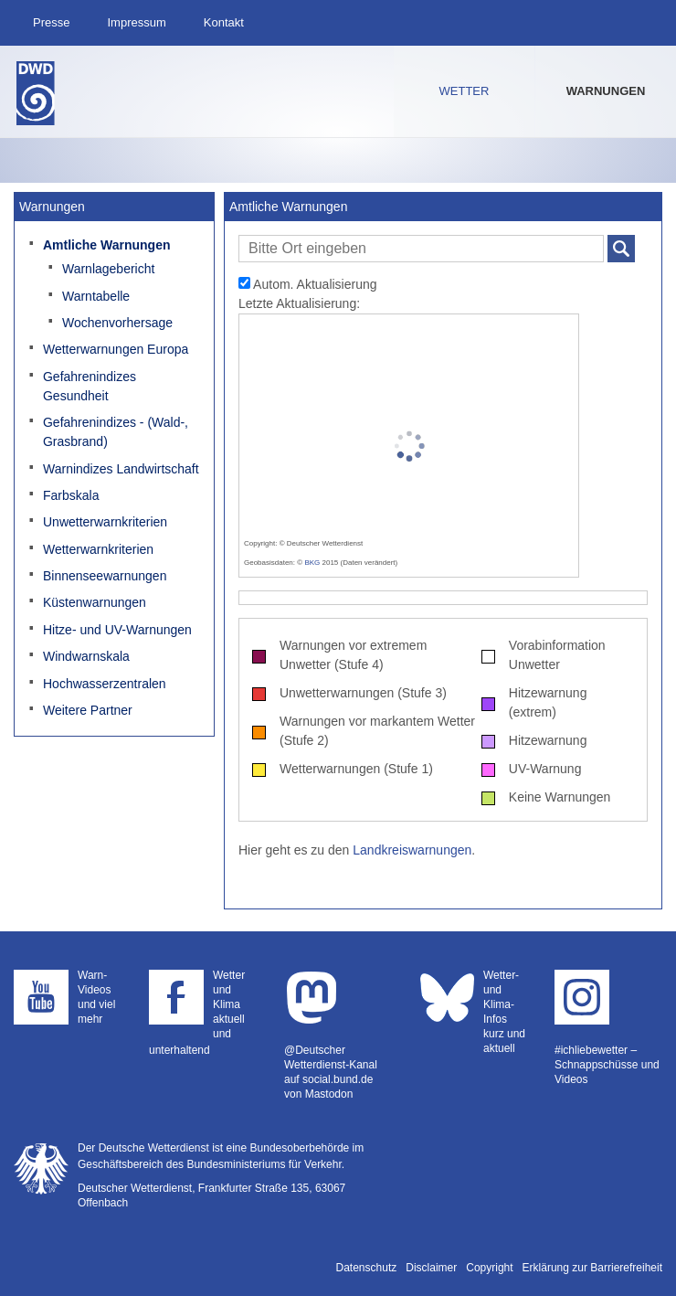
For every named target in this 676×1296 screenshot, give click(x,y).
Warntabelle (96, 296)
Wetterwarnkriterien (98, 549)
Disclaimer (431, 1267)
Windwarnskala (86, 656)
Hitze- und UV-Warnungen (117, 629)
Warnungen (606, 91)
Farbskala (71, 495)
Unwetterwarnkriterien (105, 522)
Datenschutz (366, 1267)
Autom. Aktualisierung (307, 284)
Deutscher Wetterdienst (35, 93)
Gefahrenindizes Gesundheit (89, 386)
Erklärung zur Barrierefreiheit (592, 1267)
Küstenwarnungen (94, 602)
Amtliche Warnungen (107, 245)
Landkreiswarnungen (412, 850)
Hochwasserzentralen (104, 683)
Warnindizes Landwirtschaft (121, 469)
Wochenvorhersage (117, 322)
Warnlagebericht (108, 268)
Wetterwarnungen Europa (115, 349)
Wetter (464, 91)
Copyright (489, 1267)
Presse (51, 22)
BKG (312, 562)
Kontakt (224, 22)
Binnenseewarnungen (104, 575)
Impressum (136, 22)
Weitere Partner (87, 710)
